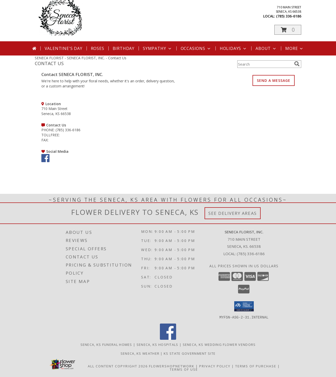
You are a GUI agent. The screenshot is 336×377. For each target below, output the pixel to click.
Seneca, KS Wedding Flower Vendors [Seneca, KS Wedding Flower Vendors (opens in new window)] (219, 344)
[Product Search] (265, 64)
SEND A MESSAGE (273, 80)
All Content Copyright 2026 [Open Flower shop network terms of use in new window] (118, 366)
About (266, 48)
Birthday (124, 48)
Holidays (233, 48)
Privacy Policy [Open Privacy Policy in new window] (214, 366)
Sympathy (157, 48)
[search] (297, 64)
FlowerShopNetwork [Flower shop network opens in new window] (171, 366)
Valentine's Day (63, 48)
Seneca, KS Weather (140, 353)
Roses (97, 48)
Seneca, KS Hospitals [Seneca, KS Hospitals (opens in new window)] (157, 344)
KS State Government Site (189, 353)
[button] (287, 30)
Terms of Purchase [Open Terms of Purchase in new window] (255, 366)
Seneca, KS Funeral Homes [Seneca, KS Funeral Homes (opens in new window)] (106, 344)
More (294, 48)
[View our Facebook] (45, 160)
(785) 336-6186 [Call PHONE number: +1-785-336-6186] (68, 129)
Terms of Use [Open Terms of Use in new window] (184, 369)
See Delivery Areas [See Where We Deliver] (232, 213)
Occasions (196, 48)
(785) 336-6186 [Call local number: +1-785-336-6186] (288, 16)
